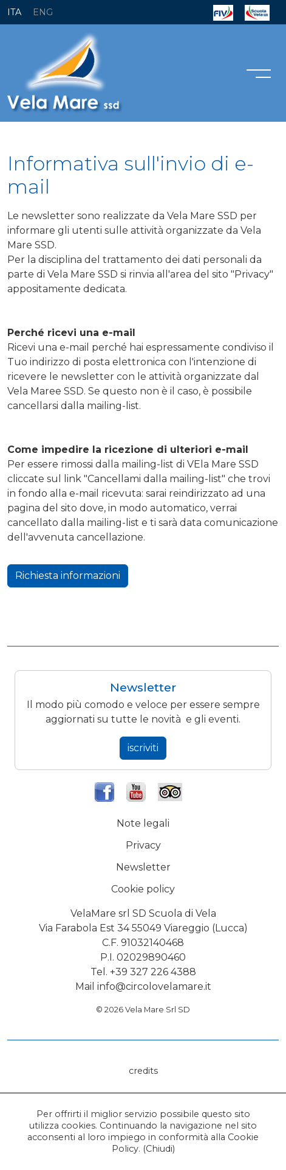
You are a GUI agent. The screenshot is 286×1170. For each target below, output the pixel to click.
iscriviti (143, 748)
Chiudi (159, 1148)
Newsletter (143, 867)
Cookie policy (143, 889)
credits (143, 1070)
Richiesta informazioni (67, 575)
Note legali (143, 823)
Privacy (143, 845)
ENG (43, 12)
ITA (14, 12)
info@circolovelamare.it (154, 986)
